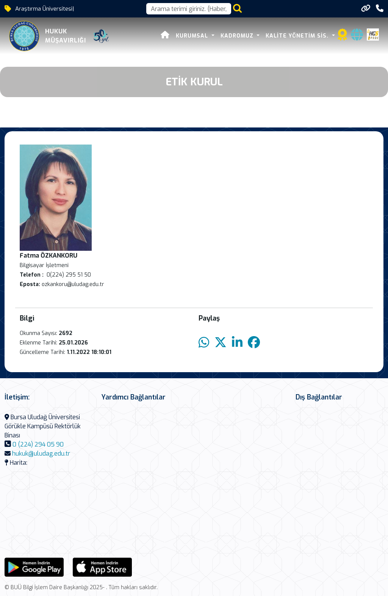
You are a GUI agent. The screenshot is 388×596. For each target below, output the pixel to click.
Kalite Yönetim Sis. (298, 35)
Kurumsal (193, 35)
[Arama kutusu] (188, 8)
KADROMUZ (238, 35)
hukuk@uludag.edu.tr (41, 454)
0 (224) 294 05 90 (38, 444)
